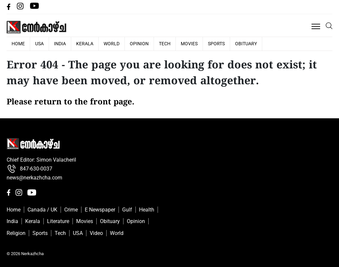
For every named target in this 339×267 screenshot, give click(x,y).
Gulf (127, 210)
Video (96, 233)
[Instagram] (21, 8)
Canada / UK (42, 210)
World (112, 43)
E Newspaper (100, 210)
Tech (164, 43)
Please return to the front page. (70, 102)
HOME (18, 43)
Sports (216, 43)
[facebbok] (9, 8)
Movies (189, 43)
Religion (16, 233)
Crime (71, 210)
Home (14, 210)
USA (39, 43)
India (60, 43)
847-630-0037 (29, 169)
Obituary (246, 43)
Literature (58, 221)
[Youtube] (34, 8)
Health (146, 210)
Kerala (84, 43)
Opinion (139, 43)
